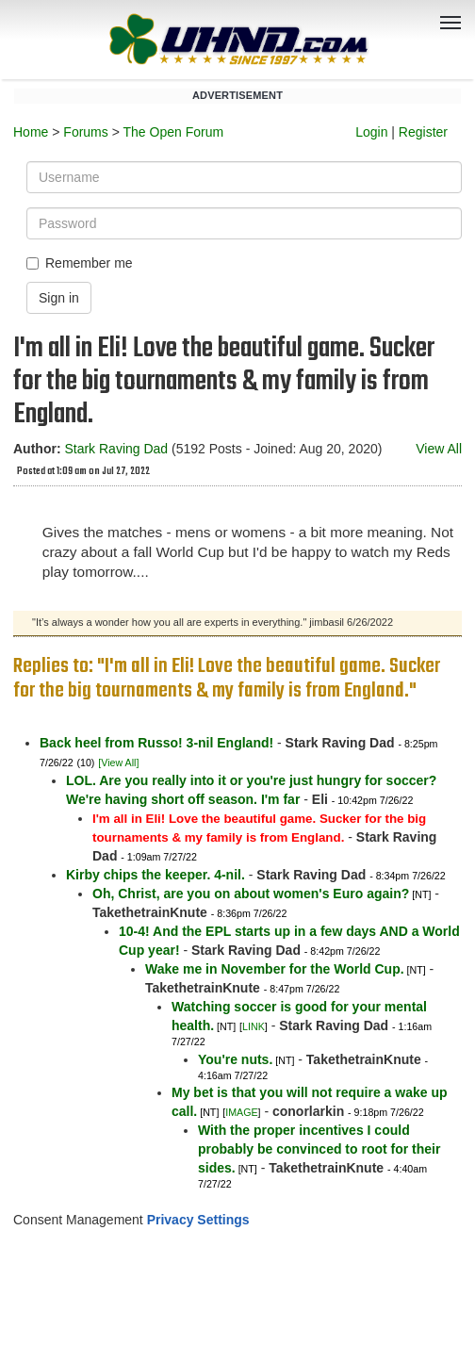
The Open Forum (173, 131)
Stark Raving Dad (116, 448)
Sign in (59, 297)
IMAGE (241, 1112)
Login (371, 131)
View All (439, 448)
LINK (253, 1026)
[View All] (118, 762)
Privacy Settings (198, 1219)
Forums (85, 131)
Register (423, 131)
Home (30, 131)
